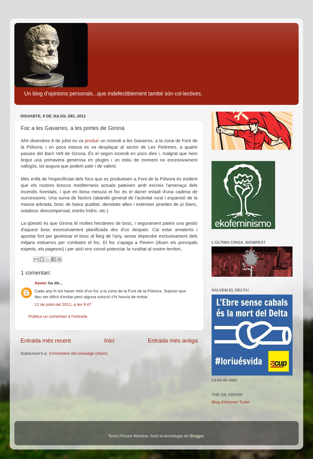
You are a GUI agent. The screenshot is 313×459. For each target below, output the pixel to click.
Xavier (41, 283)
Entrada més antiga (173, 340)
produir (92, 140)
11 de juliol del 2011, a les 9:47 (63, 304)
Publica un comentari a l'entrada (57, 316)
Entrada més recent (45, 340)
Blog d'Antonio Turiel (230, 402)
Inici (109, 340)
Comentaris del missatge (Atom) (78, 353)
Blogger (197, 436)
